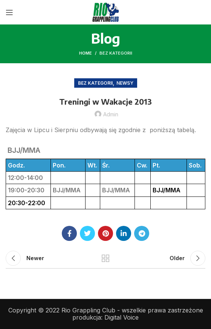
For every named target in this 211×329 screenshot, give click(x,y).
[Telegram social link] (141, 233)
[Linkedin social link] (123, 233)
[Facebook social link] (69, 233)
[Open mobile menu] (9, 12)
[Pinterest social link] (105, 233)
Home (85, 53)
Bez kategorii (115, 53)
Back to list (105, 258)
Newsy (124, 83)
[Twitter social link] (87, 233)
